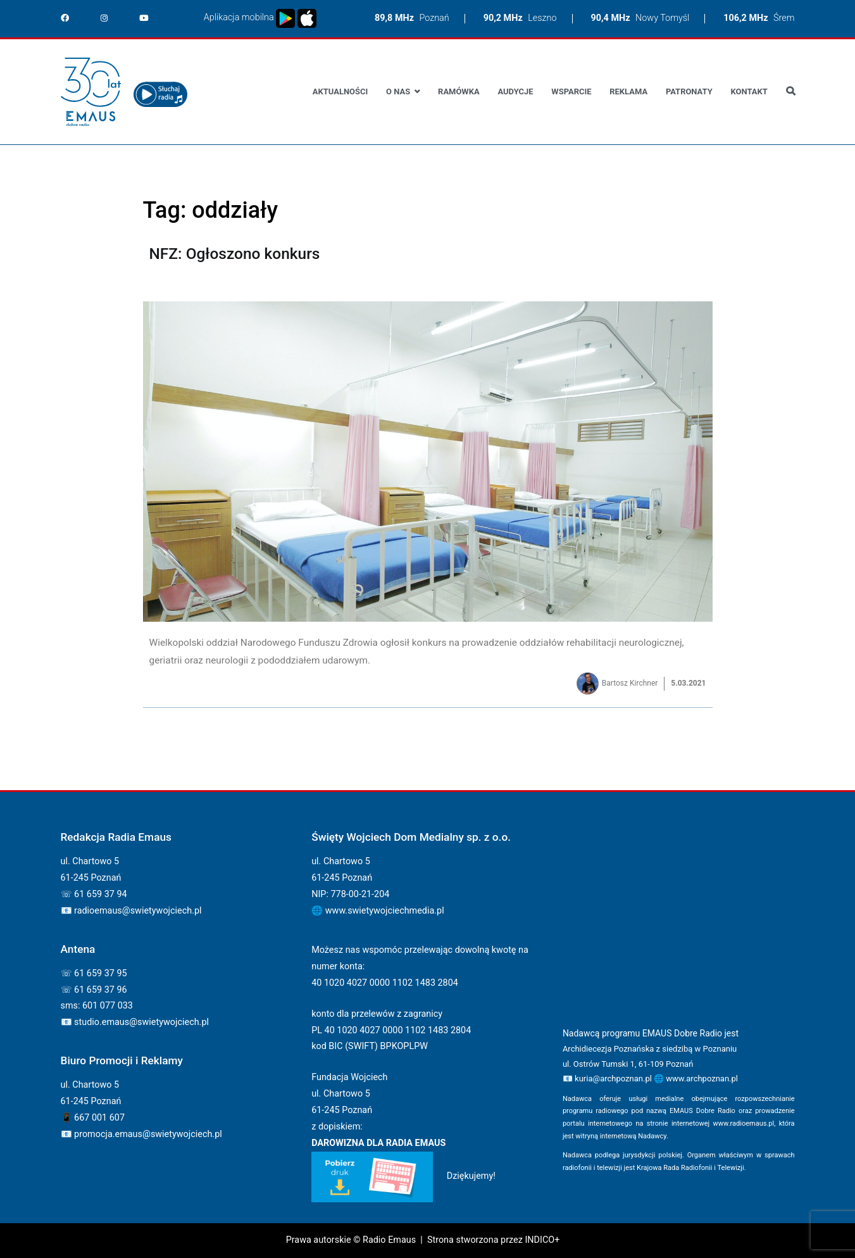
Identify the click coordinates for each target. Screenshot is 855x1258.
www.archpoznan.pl (702, 1078)
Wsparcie (571, 91)
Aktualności (340, 91)
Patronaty (689, 91)
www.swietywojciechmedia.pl (384, 910)
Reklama (628, 91)
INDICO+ (542, 1240)
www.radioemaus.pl (744, 1123)
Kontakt (748, 91)
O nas (398, 91)
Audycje (515, 91)
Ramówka (459, 91)
